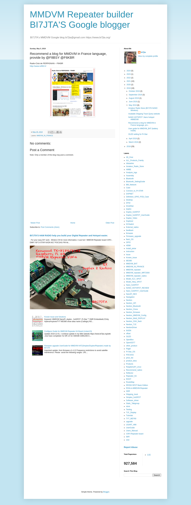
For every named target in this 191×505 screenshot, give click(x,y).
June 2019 (133, 102)
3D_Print (129, 157)
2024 (129, 71)
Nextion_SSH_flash (134, 321)
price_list (129, 358)
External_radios (132, 227)
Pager (128, 349)
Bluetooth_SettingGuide (135, 182)
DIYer (128, 203)
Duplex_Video (131, 218)
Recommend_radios (134, 370)
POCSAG (130, 355)
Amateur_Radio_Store (135, 166)
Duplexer (129, 221)
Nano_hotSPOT (132, 285)
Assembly (130, 176)
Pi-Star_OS (130, 352)
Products (129, 364)
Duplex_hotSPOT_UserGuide (138, 215)
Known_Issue (131, 258)
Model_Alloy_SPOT (134, 282)
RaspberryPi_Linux (133, 367)
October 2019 (134, 91)
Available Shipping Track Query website (144, 114)
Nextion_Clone (132, 309)
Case (128, 188)
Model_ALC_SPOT (133, 279)
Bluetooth (130, 179)
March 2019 (134, 142)
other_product (131, 346)
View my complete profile (148, 56)
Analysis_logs (131, 172)
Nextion (129, 300)
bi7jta (143, 52)
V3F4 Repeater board (134, 434)
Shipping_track (132, 394)
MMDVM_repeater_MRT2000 (138, 273)
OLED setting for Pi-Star (138, 134)
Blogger (106, 492)
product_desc (131, 361)
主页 (149, 455)
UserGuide (130, 428)
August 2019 (134, 98)
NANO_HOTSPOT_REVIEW (137, 288)
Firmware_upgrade (133, 236)
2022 (129, 78)
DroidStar (130, 206)
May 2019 (133, 105)
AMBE (128, 169)
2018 (129, 146)
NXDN (128, 331)
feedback (129, 230)
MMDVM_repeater (133, 270)
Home (72, 223)
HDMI (128, 245)
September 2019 (136, 95)
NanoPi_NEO (131, 294)
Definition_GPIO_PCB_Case (137, 197)
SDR (128, 391)
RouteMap (130, 382)
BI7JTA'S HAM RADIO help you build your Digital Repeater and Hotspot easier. (69, 235)
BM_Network (131, 185)
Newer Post (35, 223)
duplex (128, 209)
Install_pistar (131, 248)
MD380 (129, 261)
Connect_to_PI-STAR (134, 191)
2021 (129, 81)
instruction (130, 251)
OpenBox (130, 340)
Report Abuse (130, 447)
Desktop (129, 200)
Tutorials (129, 415)
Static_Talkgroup (132, 403)
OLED (128, 336)
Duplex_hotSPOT (133, 212)
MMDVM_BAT (131, 264)
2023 (129, 74)
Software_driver (132, 400)
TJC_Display (131, 412)
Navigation (130, 297)
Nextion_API (131, 303)
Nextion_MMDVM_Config (136, 315)
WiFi (128, 437)
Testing (129, 409)
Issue (128, 255)
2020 (129, 85)
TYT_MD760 (131, 419)
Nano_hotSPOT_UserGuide (137, 291)
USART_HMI (131, 425)
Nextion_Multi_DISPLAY (135, 318)
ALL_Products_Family (135, 160)
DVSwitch (130, 224)
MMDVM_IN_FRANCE (45, 135)
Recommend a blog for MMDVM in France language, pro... (142, 124)
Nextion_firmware (133, 312)
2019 (129, 88)
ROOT (128, 379)
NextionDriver (131, 327)
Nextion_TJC (131, 324)
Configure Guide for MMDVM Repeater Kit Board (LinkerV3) (68, 331)
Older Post (110, 223)
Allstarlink (130, 163)
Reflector (129, 373)
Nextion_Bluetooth (133, 306)
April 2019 (133, 138)
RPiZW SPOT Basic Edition (137, 385)
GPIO (128, 242)
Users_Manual (132, 431)
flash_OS (129, 239)
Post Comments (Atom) (50, 227)
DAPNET (129, 194)
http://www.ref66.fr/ (38, 66)
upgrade (129, 422)
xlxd (127, 440)
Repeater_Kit (131, 376)
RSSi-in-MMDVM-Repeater (137, 388)
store (128, 406)
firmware (129, 233)
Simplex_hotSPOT (133, 397)
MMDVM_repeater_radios (136, 276)
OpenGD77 (130, 343)
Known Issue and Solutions (55, 317)
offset (128, 333)
